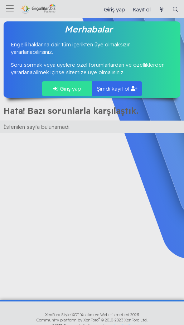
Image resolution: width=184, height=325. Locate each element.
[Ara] (176, 9)
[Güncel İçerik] (161, 9)
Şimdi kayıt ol (117, 88)
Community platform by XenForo (92, 320)
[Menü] (9, 9)
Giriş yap (67, 88)
